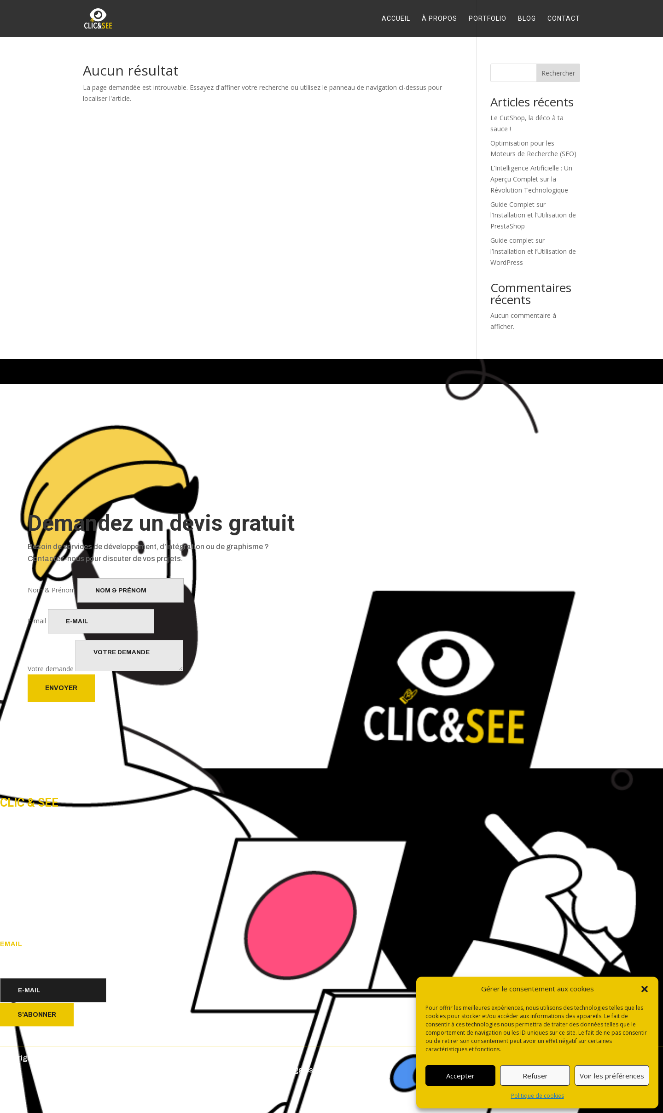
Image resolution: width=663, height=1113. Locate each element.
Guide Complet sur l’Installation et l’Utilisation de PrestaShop (533, 215)
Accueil (396, 18)
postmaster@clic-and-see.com (48, 957)
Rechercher (558, 73)
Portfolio (487, 18)
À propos (439, 18)
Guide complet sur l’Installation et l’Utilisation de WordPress (533, 251)
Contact (563, 18)
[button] (644, 989)
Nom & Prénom (52, 590)
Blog (527, 18)
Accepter (460, 1075)
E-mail (37, 620)
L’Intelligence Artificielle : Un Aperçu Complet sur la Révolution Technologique (531, 179)
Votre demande (51, 668)
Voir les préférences (612, 1075)
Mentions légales (284, 1070)
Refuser (535, 1075)
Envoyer (61, 688)
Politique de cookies (537, 1096)
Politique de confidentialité (204, 1070)
